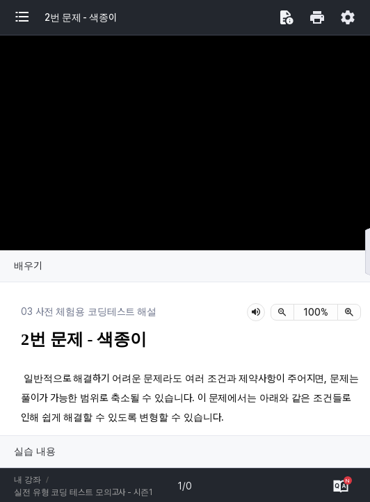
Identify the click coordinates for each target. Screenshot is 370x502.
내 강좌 (27, 480)
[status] (315, 312)
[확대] (349, 312)
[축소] (282, 312)
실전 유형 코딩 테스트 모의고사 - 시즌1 (83, 492)
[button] (29, 17)
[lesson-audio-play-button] (256, 312)
